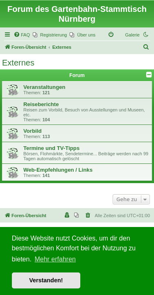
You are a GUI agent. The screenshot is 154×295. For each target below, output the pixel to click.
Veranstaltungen (44, 87)
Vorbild (32, 131)
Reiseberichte (41, 104)
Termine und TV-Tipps (51, 148)
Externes (18, 62)
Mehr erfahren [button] (55, 259)
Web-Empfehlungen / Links (58, 170)
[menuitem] (22, 35)
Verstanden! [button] (46, 280)
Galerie (132, 34)
